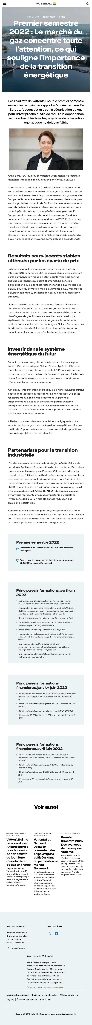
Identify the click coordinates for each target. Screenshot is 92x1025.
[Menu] (4, 3)
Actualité (33, 17)
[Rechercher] (88, 3)
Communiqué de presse (15, 833)
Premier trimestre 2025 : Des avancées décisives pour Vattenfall (72, 844)
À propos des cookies (27, 999)
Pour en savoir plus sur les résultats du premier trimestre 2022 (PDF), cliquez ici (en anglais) (46, 561)
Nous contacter (18, 948)
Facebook (56, 933)
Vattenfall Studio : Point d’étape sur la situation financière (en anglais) (46, 549)
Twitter (50, 933)
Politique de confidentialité (44, 995)
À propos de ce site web (17, 995)
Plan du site (45, 999)
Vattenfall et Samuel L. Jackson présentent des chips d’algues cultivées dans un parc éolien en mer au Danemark (46, 854)
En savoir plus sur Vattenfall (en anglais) (45, 987)
